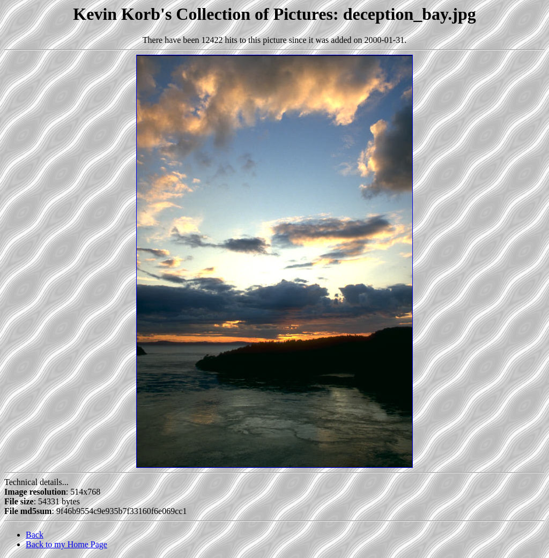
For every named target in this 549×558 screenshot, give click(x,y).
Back (34, 534)
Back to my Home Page (66, 544)
